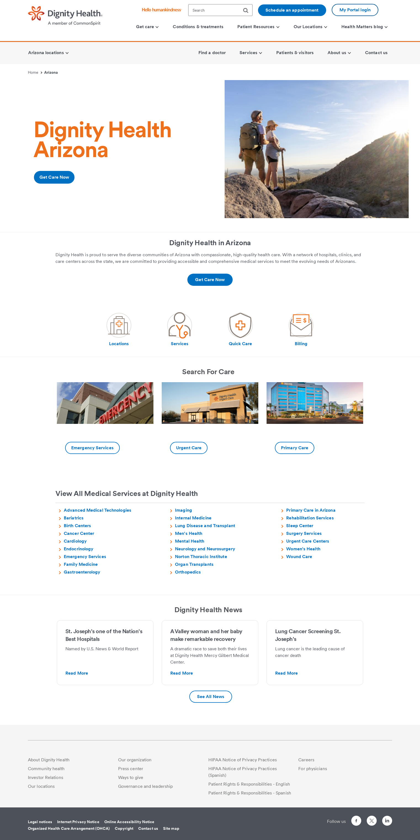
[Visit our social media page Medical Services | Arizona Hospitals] (179, 329)
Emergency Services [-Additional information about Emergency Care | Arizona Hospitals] (92, 447)
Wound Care (299, 556)
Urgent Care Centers (307, 541)
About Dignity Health (49, 759)
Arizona (51, 72)
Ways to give (130, 777)
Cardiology (75, 541)
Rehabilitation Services (310, 518)
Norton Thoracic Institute (201, 556)
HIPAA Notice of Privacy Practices (242, 759)
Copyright (124, 828)
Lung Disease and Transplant (205, 525)
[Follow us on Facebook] (356, 822)
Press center (130, 768)
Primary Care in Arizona (310, 510)
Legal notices (40, 822)
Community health (46, 768)
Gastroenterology (82, 572)
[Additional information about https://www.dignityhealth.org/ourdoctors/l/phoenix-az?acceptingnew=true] (209, 280)
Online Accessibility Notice (129, 822)
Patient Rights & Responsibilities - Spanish (249, 793)
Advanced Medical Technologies (97, 510)
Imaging (183, 510)
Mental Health (189, 541)
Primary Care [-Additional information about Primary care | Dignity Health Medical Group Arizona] (294, 447)
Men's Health (188, 533)
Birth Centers (77, 525)
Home (35, 72)
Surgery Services (304, 533)
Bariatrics (74, 518)
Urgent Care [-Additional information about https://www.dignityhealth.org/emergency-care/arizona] (188, 447)
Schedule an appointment (291, 10)
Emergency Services (85, 556)
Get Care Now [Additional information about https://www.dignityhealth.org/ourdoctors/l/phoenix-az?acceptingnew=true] (54, 177)
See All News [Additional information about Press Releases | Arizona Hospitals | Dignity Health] (210, 696)
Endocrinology (78, 548)
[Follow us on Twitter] (372, 818)
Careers (306, 759)
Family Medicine (81, 564)
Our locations (41, 786)
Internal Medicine (193, 518)
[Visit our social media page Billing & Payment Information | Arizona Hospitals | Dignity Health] (301, 329)
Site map (171, 828)
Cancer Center (79, 533)
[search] (247, 10)
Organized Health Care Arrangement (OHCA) (69, 828)
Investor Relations (45, 777)
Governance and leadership (145, 786)
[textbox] (220, 10)
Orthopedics (188, 572)
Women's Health (303, 548)
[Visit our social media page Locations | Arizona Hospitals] (119, 329)
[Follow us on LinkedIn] (387, 822)
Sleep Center (299, 525)
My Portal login (355, 9)
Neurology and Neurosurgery (205, 548)
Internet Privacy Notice (78, 822)
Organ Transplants (194, 564)
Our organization (135, 759)
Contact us (148, 828)
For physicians (312, 768)
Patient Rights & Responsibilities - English (249, 784)
